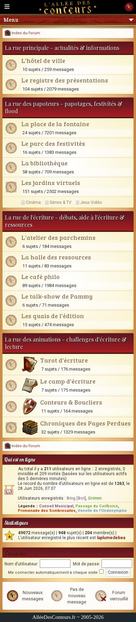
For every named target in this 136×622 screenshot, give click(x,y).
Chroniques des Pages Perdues (85, 423)
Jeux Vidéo (91, 202)
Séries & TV (60, 202)
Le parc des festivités (53, 143)
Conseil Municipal (56, 506)
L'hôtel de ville (43, 60)
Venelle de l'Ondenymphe (102, 510)
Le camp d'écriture (68, 381)
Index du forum (22, 33)
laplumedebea (111, 537)
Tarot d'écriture (64, 360)
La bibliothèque (44, 163)
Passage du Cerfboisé (96, 506)
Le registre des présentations (64, 80)
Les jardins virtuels (50, 182)
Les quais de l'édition (52, 316)
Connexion (14, 552)
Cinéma (33, 202)
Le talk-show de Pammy (56, 296)
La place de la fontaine (55, 124)
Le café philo (40, 276)
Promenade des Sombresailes (47, 510)
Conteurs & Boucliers (71, 402)
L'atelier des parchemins (58, 237)
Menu (68, 19)
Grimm (94, 498)
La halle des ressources (56, 257)
